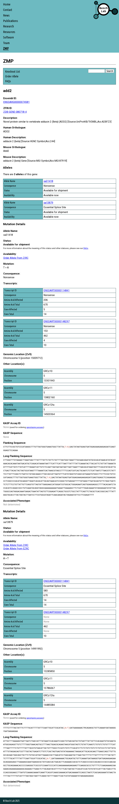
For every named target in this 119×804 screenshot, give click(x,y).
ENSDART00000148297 (57, 321)
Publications (10, 21)
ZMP (6, 48)
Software (8, 37)
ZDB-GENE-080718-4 (15, 111)
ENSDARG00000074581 (16, 102)
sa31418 (48, 181)
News (6, 15)
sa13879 (48, 202)
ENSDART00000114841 (57, 290)
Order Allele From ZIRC (15, 257)
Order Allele (11, 76)
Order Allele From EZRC (16, 548)
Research (8, 26)
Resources (9, 32)
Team (6, 43)
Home (6, 4)
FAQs (8, 81)
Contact (7, 10)
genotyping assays (34, 427)
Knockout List (12, 71)
